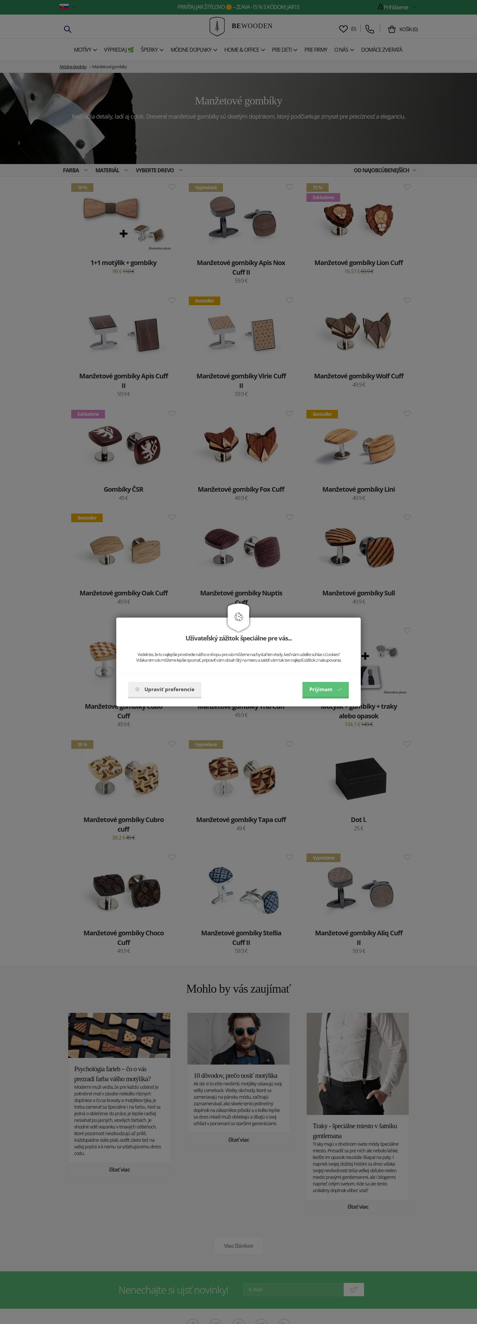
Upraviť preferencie (164, 689)
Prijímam (325, 689)
